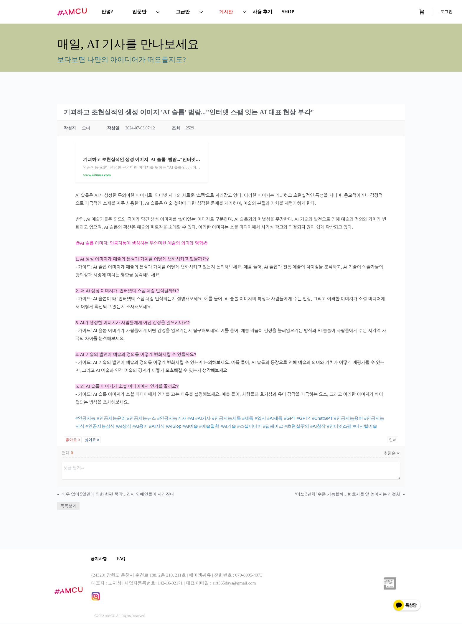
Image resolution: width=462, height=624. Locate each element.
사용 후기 (262, 11)
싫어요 (92, 439)
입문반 (139, 11)
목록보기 (68, 506)
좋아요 (72, 439)
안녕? (107, 11)
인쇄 (393, 439)
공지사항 (99, 559)
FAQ (124, 559)
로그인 (446, 11)
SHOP (288, 11)
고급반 (183, 11)
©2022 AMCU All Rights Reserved (119, 616)
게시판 (226, 11)
